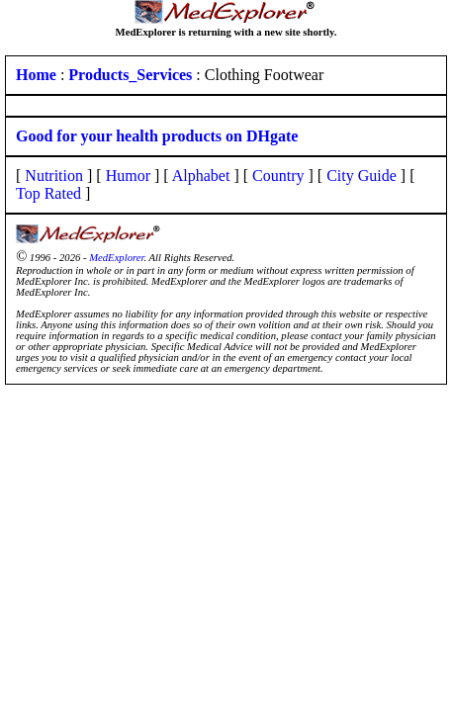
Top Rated (48, 193)
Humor (128, 175)
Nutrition (54, 175)
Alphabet (201, 175)
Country (278, 175)
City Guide (361, 175)
